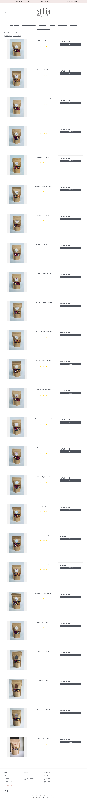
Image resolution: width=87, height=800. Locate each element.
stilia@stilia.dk (9, 785)
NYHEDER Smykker (61, 23)
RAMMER (78, 27)
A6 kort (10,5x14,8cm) (14, 25)
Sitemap (5, 788)
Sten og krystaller (62, 27)
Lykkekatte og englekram (38, 27)
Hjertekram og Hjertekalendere (14, 27)
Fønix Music (26, 775)
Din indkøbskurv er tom (75, 12)
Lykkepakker (52, 25)
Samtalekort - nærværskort (43, 29)
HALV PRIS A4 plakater (62, 25)
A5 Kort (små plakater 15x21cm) (29, 25)
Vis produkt (70, 44)
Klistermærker (73, 25)
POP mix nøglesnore (30, 23)
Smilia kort (26, 779)
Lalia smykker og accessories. (29, 778)
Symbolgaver (27, 27)
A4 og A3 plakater (42, 25)
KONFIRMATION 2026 (12, 23)
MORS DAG (21, 23)
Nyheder (71, 27)
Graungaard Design (27, 776)
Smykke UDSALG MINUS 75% (73, 23)
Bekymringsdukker (51, 27)
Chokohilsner (51, 23)
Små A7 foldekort (41, 23)
